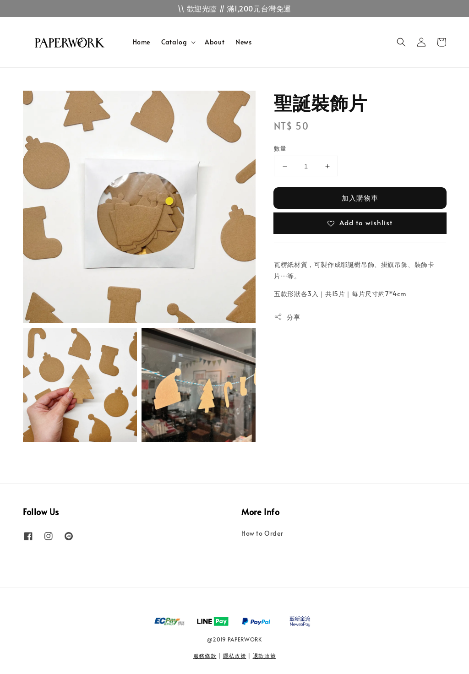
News (243, 42)
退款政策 (264, 655)
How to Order (262, 533)
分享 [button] (287, 317)
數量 (280, 148)
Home (141, 42)
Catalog (174, 42)
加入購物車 (360, 197)
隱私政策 (234, 655)
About (214, 42)
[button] (401, 42)
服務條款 (205, 655)
